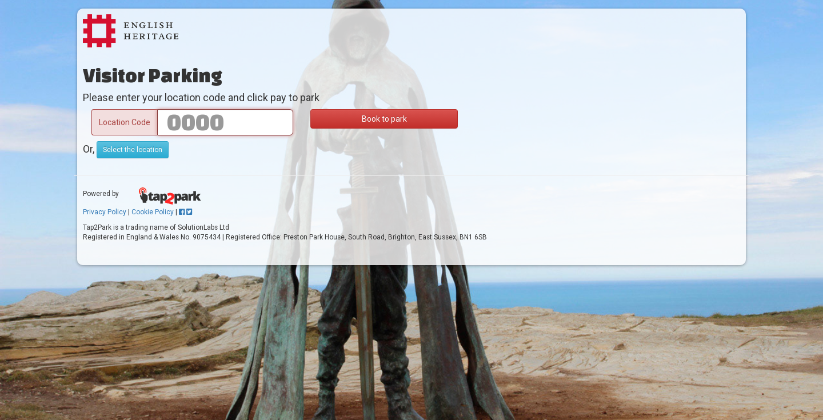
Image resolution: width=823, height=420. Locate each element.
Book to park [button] (384, 118)
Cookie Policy (152, 212)
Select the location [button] (132, 150)
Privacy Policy (104, 212)
